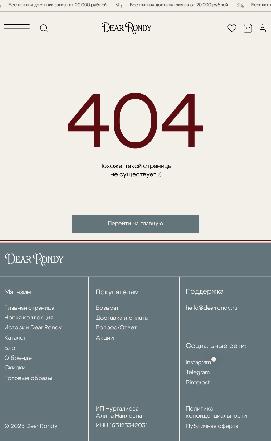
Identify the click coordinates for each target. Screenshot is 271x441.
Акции (105, 338)
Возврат (107, 308)
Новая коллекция (28, 318)
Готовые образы (28, 378)
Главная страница (29, 308)
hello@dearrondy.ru (211, 308)
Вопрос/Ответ (116, 328)
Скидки (15, 368)
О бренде (18, 358)
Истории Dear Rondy (33, 328)
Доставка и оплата (122, 318)
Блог (11, 348)
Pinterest (198, 383)
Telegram (198, 372)
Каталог (15, 338)
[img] (126, 28)
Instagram (198, 362)
